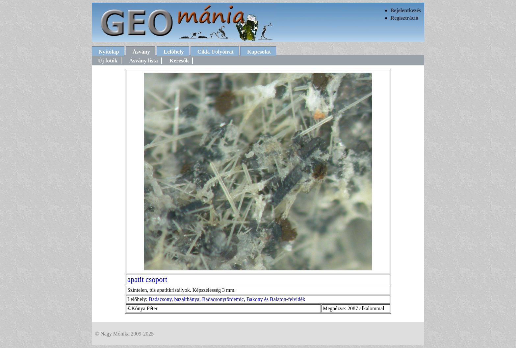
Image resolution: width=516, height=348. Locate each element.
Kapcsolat (259, 52)
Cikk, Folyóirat (215, 52)
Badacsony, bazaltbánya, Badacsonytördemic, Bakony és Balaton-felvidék (227, 299)
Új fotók (107, 61)
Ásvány (141, 52)
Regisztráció (404, 18)
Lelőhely (174, 52)
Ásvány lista (143, 61)
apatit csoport (147, 279)
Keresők (179, 61)
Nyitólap (109, 52)
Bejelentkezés (406, 10)
